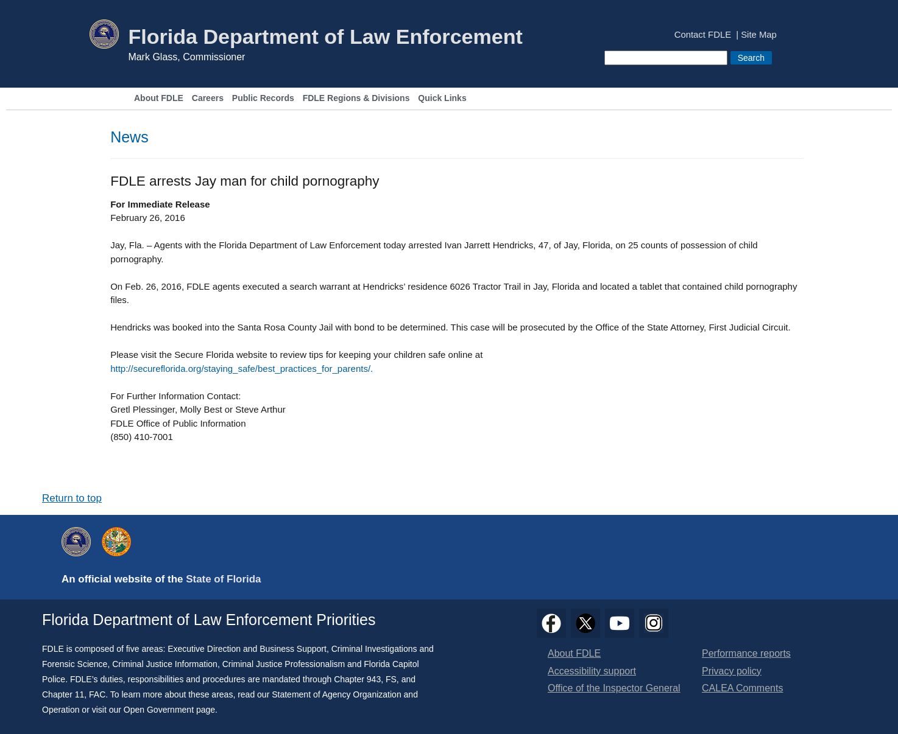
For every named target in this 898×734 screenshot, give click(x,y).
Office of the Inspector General (614, 688)
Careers (208, 98)
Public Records (263, 98)
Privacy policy (732, 671)
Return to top (72, 498)
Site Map (759, 35)
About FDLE (158, 98)
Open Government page (169, 710)
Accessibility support (592, 671)
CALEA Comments (742, 688)
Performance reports (746, 653)
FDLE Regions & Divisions (356, 98)
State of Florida (223, 579)
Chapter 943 (357, 679)
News (129, 136)
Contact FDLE (702, 35)
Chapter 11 (63, 694)
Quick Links (442, 98)
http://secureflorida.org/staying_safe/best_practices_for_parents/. (241, 368)
